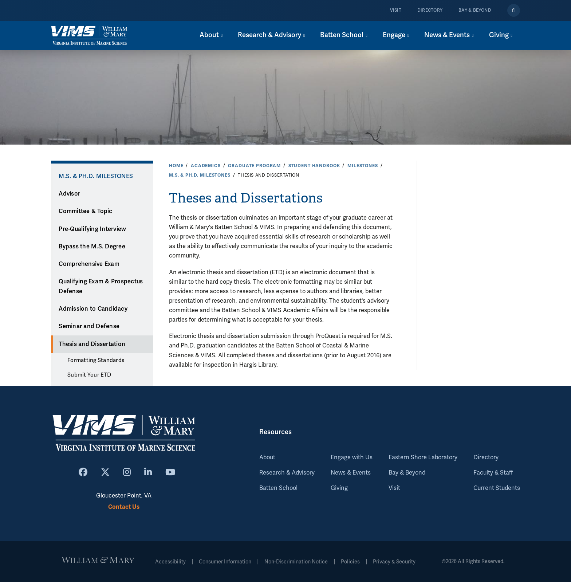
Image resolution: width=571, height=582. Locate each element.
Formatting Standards (95, 360)
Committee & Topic (85, 211)
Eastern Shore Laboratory (423, 457)
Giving (339, 488)
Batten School (278, 488)
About (267, 457)
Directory (429, 10)
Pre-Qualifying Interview (92, 229)
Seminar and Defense (89, 326)
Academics (206, 166)
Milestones (362, 166)
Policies (350, 562)
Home (176, 166)
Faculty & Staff (493, 472)
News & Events (351, 472)
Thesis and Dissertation (92, 344)
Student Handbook (314, 166)
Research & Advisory (287, 472)
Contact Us (123, 507)
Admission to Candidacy (93, 308)
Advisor (69, 193)
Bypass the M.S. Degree (92, 246)
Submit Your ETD (89, 374)
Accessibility (170, 562)
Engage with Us (352, 457)
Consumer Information (225, 562)
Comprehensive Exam (89, 264)
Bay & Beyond (474, 10)
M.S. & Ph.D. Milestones (200, 175)
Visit (395, 10)
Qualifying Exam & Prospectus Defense (101, 286)
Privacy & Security (394, 562)
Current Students (496, 488)
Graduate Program (254, 166)
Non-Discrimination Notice (296, 562)
